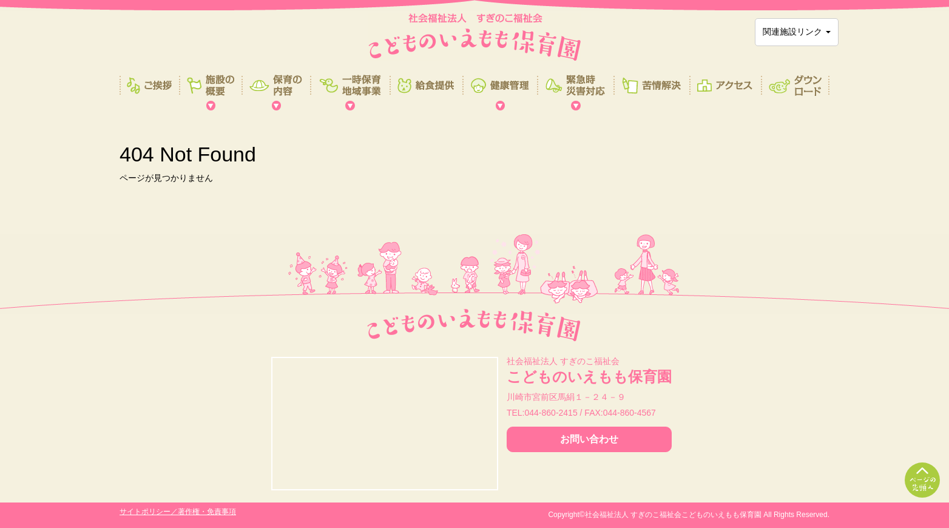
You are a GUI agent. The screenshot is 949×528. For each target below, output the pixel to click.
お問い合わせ (589, 439)
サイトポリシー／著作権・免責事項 (178, 511)
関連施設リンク (797, 31)
